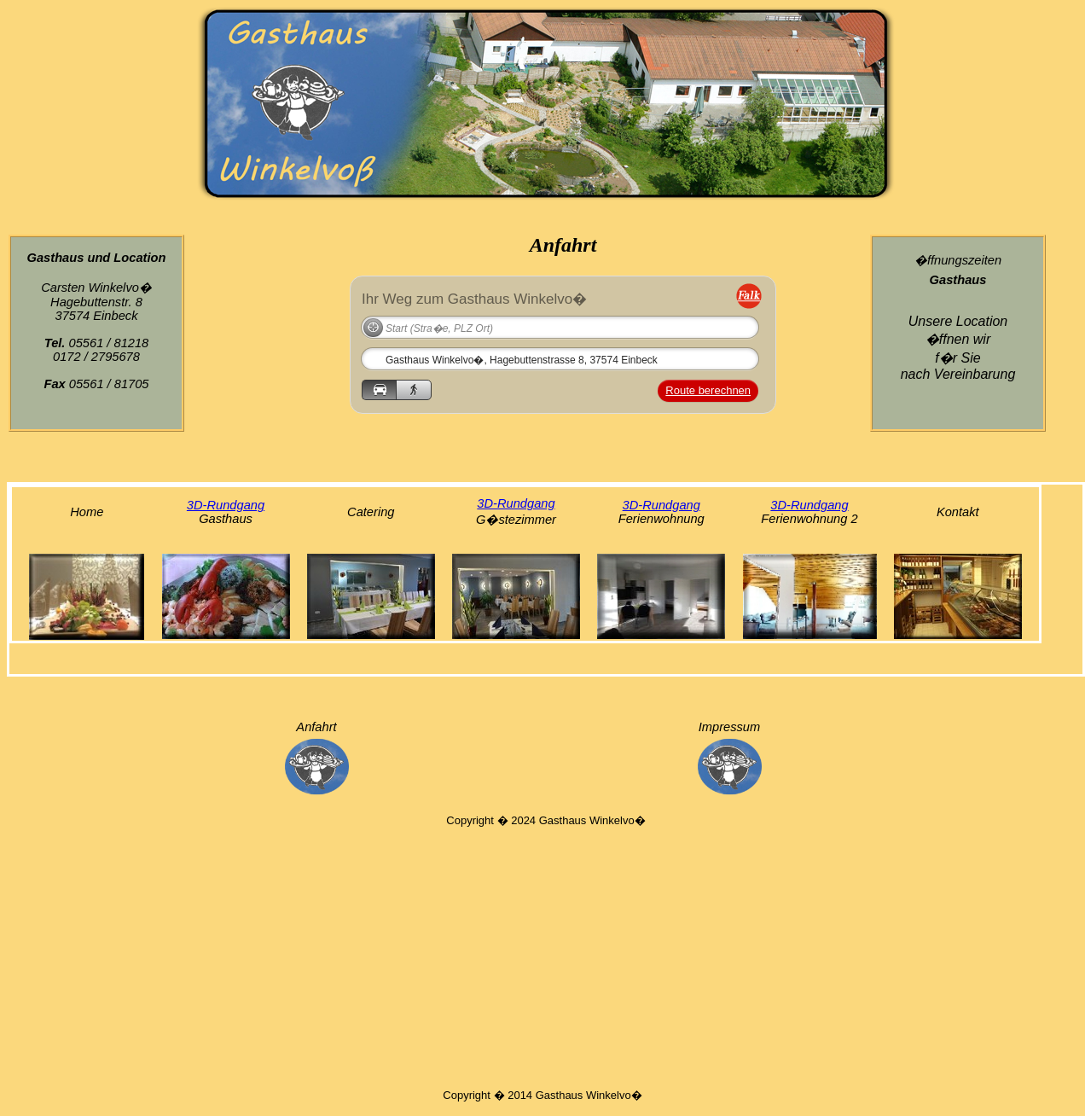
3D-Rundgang (225, 505)
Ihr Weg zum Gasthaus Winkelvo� (474, 298)
